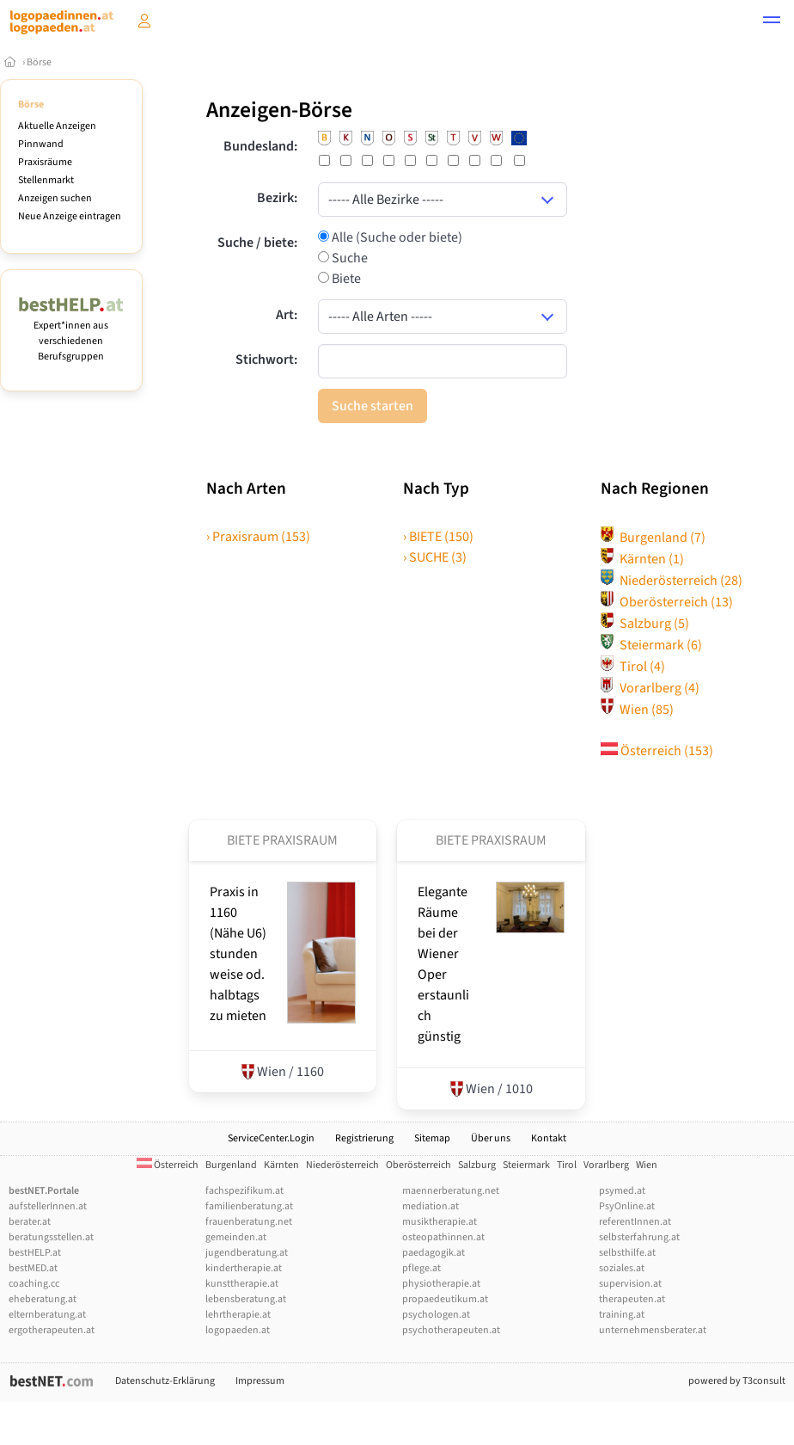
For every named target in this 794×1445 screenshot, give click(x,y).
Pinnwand (41, 144)
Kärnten (642, 559)
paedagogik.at (433, 1252)
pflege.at (421, 1268)
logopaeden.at (237, 1330)
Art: (286, 314)
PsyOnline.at (627, 1206)
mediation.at (430, 1206)
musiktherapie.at (439, 1221)
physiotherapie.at (441, 1283)
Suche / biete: (257, 242)
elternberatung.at (47, 1314)
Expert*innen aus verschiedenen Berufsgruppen (71, 333)
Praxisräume (45, 162)
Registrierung (364, 1138)
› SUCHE (435, 557)
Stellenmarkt (46, 180)
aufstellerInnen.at (48, 1206)
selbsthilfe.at (627, 1252)
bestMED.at (33, 1268)
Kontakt (548, 1138)
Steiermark (651, 645)
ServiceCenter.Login (271, 1138)
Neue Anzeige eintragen (69, 216)
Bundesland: (260, 146)
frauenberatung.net (248, 1221)
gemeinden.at (235, 1237)
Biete (345, 278)
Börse (39, 62)
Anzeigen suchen (55, 198)
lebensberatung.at (245, 1299)
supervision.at (630, 1283)
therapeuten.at (632, 1299)
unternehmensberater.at (652, 1330)
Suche (348, 258)
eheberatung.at (42, 1299)
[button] (771, 22)
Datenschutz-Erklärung (165, 1381)
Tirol (633, 666)
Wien (637, 709)
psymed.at (622, 1191)
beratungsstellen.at (51, 1237)
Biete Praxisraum (282, 840)
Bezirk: (277, 197)
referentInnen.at (635, 1221)
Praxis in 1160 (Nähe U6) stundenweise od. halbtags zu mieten (238, 953)
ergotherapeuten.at (52, 1330)
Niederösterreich (671, 580)
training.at (621, 1314)
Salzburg (645, 623)
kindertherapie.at (243, 1268)
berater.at (30, 1221)
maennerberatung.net (450, 1191)
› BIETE (438, 536)
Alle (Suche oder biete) (395, 237)
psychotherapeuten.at (451, 1330)
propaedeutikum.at (445, 1299)
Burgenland (653, 537)
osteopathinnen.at (443, 1237)
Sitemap (432, 1138)
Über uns (490, 1138)
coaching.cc (34, 1283)
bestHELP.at (35, 1252)
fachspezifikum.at (244, 1191)
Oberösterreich (667, 602)
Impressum (259, 1381)
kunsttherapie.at (241, 1283)
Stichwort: (266, 359)
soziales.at (621, 1268)
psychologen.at (436, 1314)
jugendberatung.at (246, 1252)
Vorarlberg (650, 688)
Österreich (657, 750)
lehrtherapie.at (238, 1314)
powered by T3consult (736, 1381)
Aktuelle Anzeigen (57, 126)
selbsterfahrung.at (639, 1237)
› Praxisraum (258, 536)
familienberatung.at (249, 1206)
